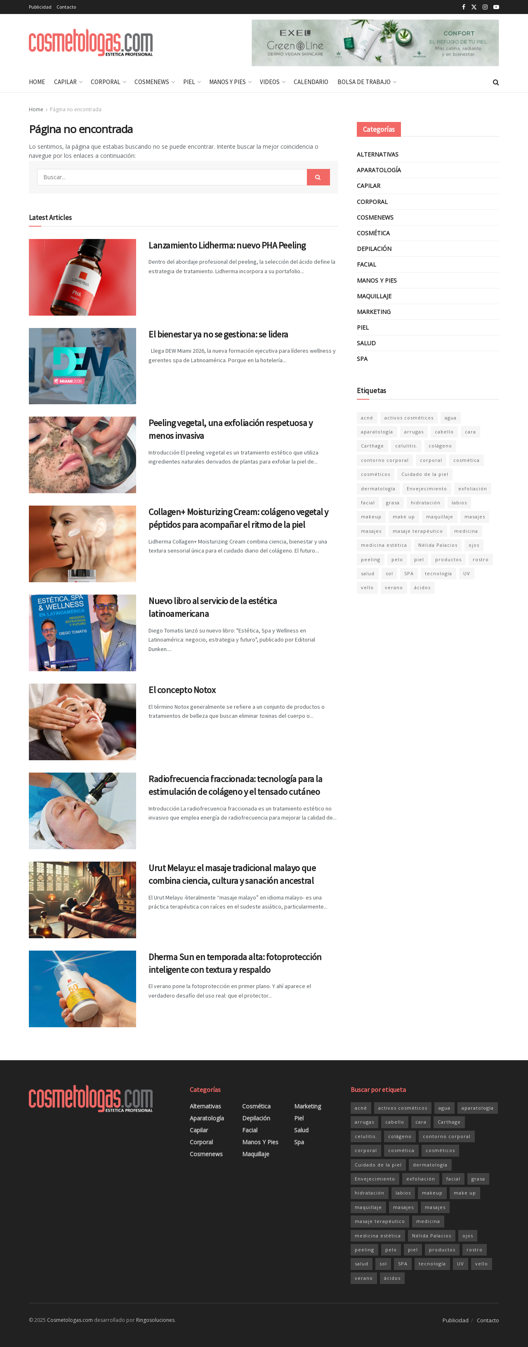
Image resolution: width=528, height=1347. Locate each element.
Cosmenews (151, 82)
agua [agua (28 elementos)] (451, 418)
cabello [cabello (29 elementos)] (444, 432)
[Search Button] (496, 82)
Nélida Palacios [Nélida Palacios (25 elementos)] (437, 545)
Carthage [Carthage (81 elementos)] (372, 446)
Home (37, 82)
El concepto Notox (182, 690)
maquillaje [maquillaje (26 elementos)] (439, 516)
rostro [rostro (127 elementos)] (481, 559)
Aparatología (379, 170)
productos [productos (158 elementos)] (448, 559)
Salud (366, 343)
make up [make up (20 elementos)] (404, 516)
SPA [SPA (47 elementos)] (409, 573)
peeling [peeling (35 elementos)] (370, 559)
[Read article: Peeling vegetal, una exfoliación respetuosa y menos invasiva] (82, 455)
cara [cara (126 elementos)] (470, 432)
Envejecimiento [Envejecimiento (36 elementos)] (427, 488)
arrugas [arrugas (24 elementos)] (414, 432)
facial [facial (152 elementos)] (368, 502)
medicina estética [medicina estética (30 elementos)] (384, 545)
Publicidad (40, 7)
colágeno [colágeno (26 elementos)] (440, 446)
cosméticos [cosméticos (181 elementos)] (375, 474)
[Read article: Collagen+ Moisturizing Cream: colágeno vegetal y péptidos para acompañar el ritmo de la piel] (82, 544)
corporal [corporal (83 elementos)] (431, 460)
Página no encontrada (75, 109)
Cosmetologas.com (70, 1320)
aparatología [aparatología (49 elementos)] (377, 432)
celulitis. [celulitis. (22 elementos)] (406, 446)
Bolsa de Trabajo (364, 82)
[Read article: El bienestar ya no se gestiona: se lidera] (82, 366)
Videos (270, 82)
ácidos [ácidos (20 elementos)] (422, 587)
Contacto (66, 7)
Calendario (311, 82)
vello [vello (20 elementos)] (367, 587)
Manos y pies (227, 82)
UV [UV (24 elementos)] (466, 573)
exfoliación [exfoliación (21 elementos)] (472, 488)
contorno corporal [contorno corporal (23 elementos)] (385, 460)
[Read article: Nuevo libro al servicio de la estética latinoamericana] (82, 633)
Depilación (374, 249)
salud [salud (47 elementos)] (368, 573)
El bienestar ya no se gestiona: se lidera (218, 334)
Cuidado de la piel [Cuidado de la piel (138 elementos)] (424, 474)
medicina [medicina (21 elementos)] (466, 531)
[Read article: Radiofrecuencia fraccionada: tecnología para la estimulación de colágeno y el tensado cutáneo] (82, 811)
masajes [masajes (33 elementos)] (371, 531)
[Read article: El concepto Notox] (82, 722)
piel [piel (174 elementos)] (419, 559)
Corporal (105, 82)
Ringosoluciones (155, 1320)
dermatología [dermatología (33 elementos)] (378, 488)
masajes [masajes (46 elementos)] (474, 516)
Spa (362, 359)
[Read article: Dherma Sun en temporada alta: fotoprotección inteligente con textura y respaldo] (82, 989)
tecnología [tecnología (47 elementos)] (438, 573)
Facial (366, 264)
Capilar (65, 82)
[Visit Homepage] (91, 43)
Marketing (374, 312)
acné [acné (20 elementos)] (367, 418)
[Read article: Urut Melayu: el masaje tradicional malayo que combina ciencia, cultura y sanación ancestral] (82, 900)
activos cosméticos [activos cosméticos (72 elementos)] (409, 418)
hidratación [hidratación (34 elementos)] (426, 502)
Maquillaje (374, 296)
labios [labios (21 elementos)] (459, 502)
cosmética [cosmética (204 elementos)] (466, 460)
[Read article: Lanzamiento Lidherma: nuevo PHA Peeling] (82, 277)
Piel (189, 82)
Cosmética (373, 233)
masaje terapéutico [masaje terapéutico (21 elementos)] (418, 531)
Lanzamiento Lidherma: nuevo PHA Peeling (227, 245)
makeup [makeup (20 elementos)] (371, 516)
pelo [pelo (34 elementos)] (397, 559)
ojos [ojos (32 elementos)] (474, 545)
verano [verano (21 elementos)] (394, 587)
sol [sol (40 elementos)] (389, 573)
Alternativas (377, 154)
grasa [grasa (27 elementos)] (393, 502)
